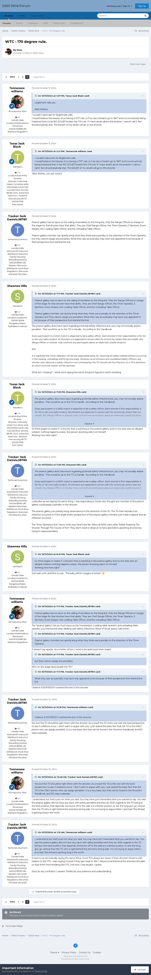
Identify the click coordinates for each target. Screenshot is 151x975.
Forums (7, 23)
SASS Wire (38, 53)
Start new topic (138, 64)
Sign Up (142, 6)
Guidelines (33, 23)
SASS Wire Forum (16, 6)
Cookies (97, 952)
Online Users (59, 23)
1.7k (17, 172)
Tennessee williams (17, 89)
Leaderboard (76, 23)
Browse (9, 17)
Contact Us (84, 952)
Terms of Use (41, 971)
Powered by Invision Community (75, 959)
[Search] (112, 15)
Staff (45, 23)
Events (19, 23)
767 (17, 245)
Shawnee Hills (17, 286)
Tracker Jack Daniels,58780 (17, 218)
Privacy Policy (69, 952)
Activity (21, 15)
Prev (12, 77)
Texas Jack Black (74, 96)
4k (17, 117)
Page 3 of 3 (39, 77)
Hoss (19, 50)
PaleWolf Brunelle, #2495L (48, 891)
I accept (140, 969)
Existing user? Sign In (119, 6)
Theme (54, 952)
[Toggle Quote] (36, 96)
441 (17, 312)
